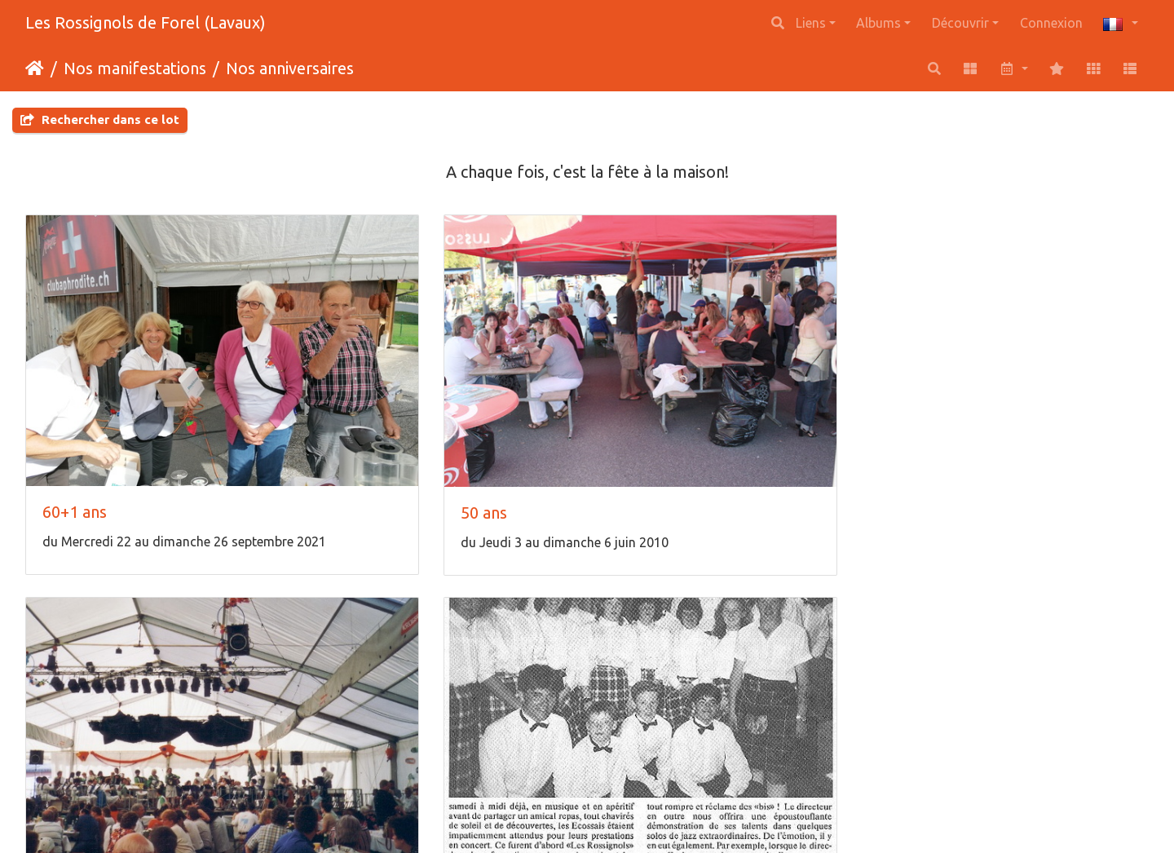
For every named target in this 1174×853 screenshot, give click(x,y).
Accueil (34, 68)
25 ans (65, 712)
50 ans (352, 421)
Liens (811, 22)
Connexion (1051, 22)
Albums (878, 22)
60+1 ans (74, 420)
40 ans (639, 421)
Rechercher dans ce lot (99, 119)
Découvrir (960, 22)
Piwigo (626, 818)
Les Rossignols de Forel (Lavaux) (145, 22)
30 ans (926, 420)
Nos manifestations (135, 68)
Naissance (365, 713)
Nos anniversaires (290, 68)
